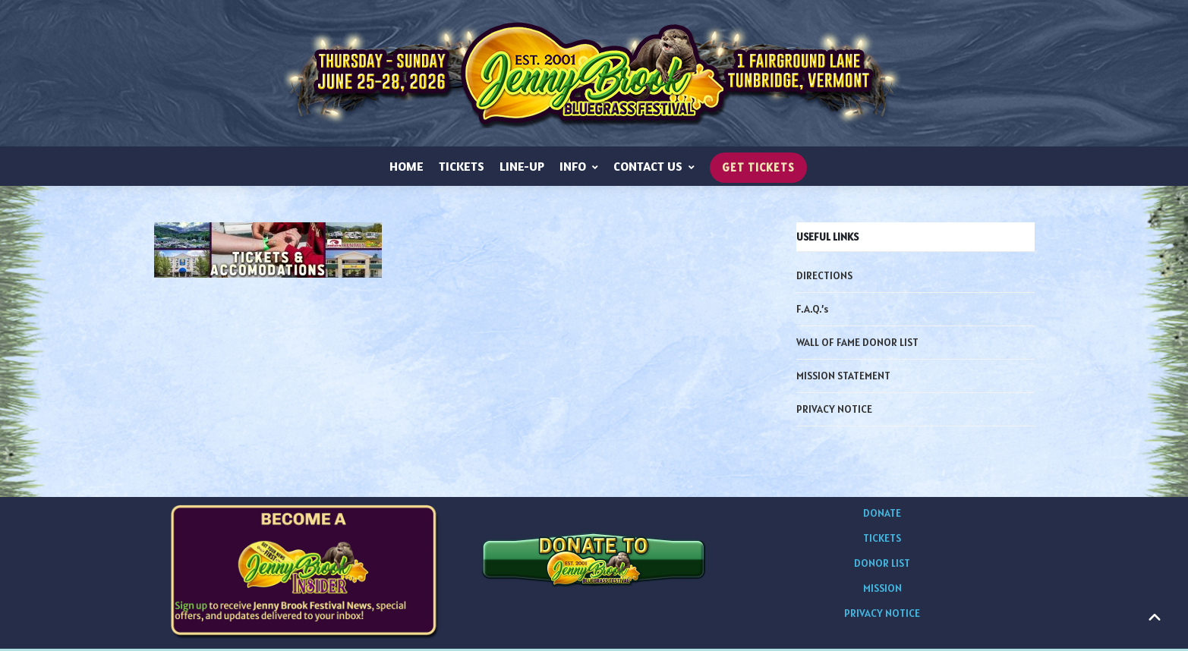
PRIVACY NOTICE (834, 411)
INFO (578, 168)
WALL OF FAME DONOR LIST (857, 344)
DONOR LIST (882, 565)
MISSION (882, 590)
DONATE (882, 515)
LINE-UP (521, 168)
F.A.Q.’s (812, 311)
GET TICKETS (758, 170)
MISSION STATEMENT (843, 378)
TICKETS (461, 168)
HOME (406, 168)
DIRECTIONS (824, 278)
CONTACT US (654, 168)
